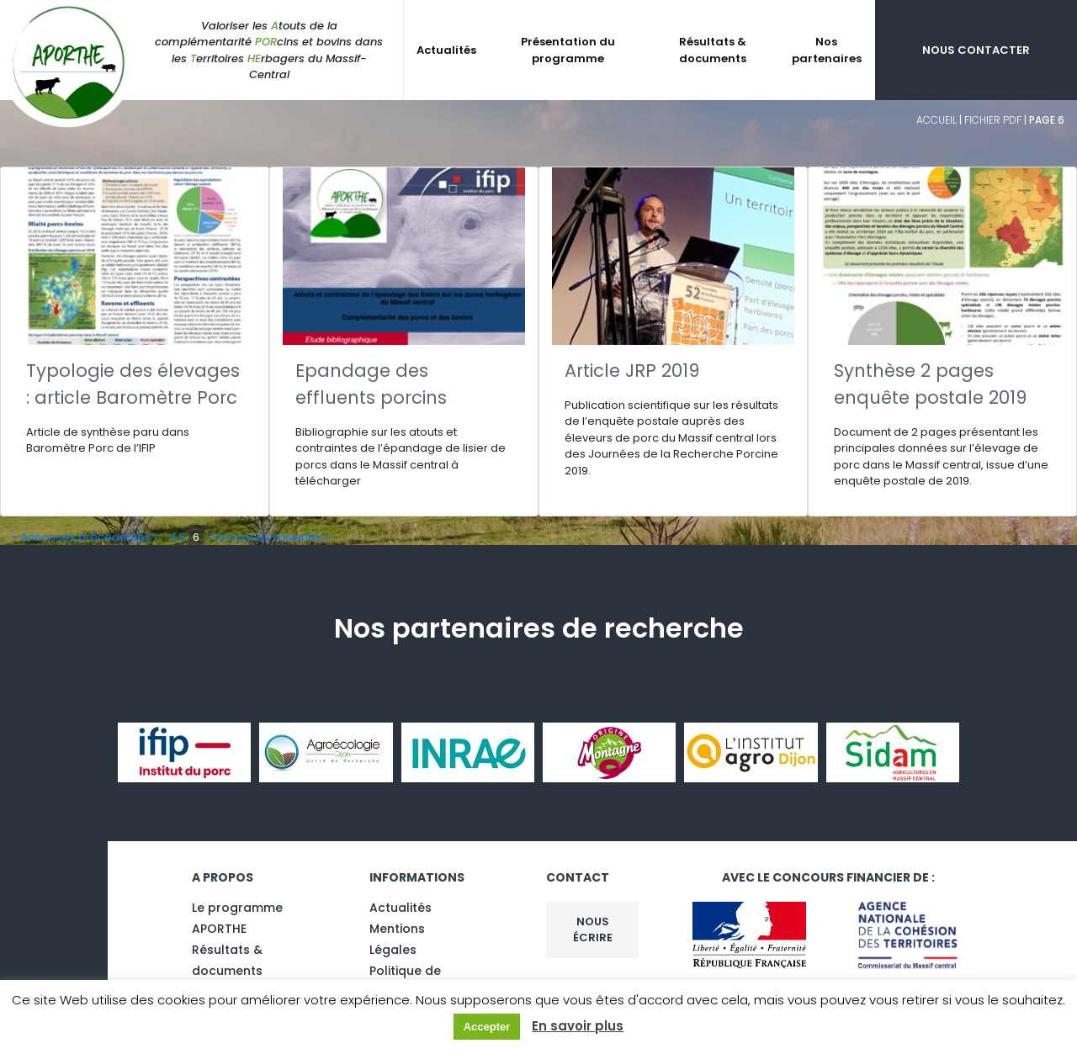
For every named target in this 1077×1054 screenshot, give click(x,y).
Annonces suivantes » (273, 537)
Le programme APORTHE (237, 918)
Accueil (936, 120)
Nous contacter (976, 50)
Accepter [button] (487, 1026)
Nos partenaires (827, 50)
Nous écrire (593, 930)
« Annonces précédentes (82, 537)
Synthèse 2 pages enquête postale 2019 (930, 384)
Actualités (446, 50)
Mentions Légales (397, 939)
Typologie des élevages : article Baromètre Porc (133, 384)
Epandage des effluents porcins (371, 384)
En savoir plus (577, 1026)
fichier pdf (992, 120)
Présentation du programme (568, 50)
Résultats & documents (712, 50)
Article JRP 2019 (632, 370)
